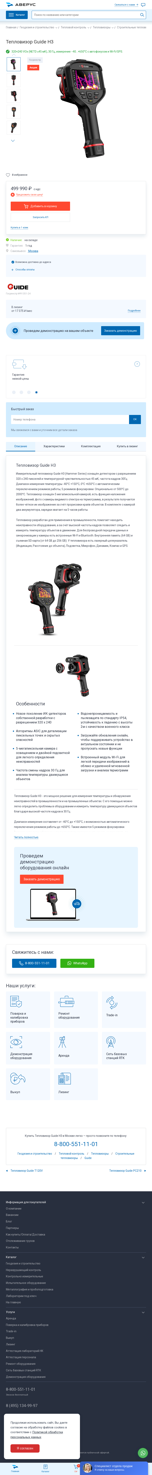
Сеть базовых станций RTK (23, 1370)
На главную (13, 1302)
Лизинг (10, 1344)
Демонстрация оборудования (26, 1376)
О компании (13, 1208)
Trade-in (11, 1331)
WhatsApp (77, 963)
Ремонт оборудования (20, 1363)
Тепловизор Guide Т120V (26, 1170)
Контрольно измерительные (24, 1276)
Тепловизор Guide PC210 (125, 1170)
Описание (20, 446)
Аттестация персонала (21, 1357)
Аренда (11, 1318)
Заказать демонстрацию (120, 330)
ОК (135, 419)
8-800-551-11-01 (34, 963)
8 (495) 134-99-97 (21, 1405)
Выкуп (10, 1337)
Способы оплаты (25, 269)
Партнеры (12, 1228)
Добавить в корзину (43, 206)
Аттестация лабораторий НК (24, 1350)
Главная (11, 27)
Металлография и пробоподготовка (29, 1289)
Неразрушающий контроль (23, 1270)
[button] (14, 141)
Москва (33, 251)
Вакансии (12, 1214)
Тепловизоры (101, 27)
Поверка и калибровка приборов (27, 1325)
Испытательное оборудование (26, 1282)
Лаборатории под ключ (21, 1296)
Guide (88, 1158)
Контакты (12, 1247)
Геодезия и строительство (37, 27)
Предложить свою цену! (29, 194)
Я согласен (25, 1448)
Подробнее (134, 310)
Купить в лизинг (127, 446)
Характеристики (54, 446)
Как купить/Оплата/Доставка (25, 1234)
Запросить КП (40, 217)
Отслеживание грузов (20, 1240)
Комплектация (91, 446)
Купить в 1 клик (19, 227)
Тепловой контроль (73, 27)
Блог (9, 1221)
